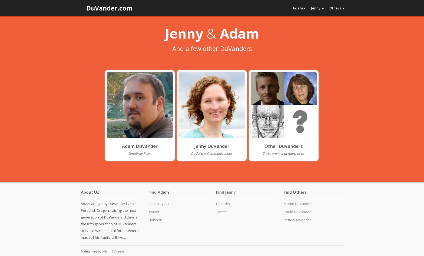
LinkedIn (155, 219)
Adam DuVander (140, 146)
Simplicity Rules (161, 203)
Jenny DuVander (211, 146)
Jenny (317, 8)
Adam (299, 8)
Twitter (154, 211)
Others (337, 8)
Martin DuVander (298, 203)
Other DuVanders (283, 146)
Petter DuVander (297, 219)
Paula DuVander (297, 211)
